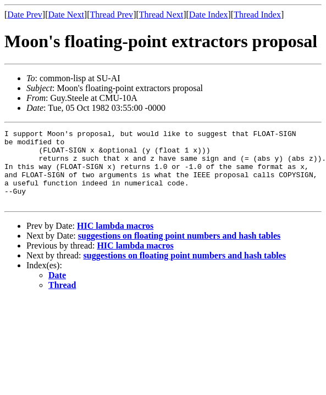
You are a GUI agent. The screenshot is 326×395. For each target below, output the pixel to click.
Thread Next (161, 14)
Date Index (208, 14)
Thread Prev (111, 14)
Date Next (66, 14)
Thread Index (257, 14)
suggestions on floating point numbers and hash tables (179, 250)
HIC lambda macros (115, 240)
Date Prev (24, 14)
